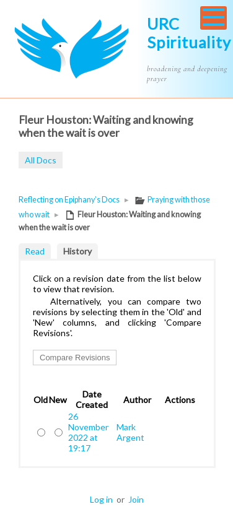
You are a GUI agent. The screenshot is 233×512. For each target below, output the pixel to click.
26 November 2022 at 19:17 (88, 432)
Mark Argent (130, 432)
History (77, 251)
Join (136, 499)
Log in (101, 499)
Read (35, 251)
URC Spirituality (189, 32)
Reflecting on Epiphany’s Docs (69, 199)
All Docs (40, 160)
